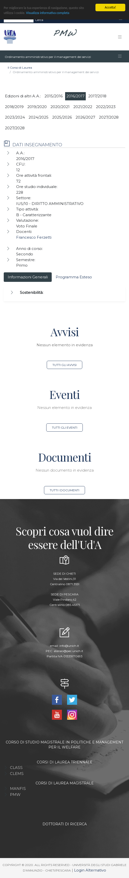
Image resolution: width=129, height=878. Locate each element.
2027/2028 (109, 117)
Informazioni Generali (28, 277)
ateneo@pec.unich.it (68, 651)
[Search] (19, 19)
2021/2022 (82, 106)
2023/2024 (15, 117)
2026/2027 (85, 117)
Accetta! (110, 7)
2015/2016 (53, 96)
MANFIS (18, 788)
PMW (15, 794)
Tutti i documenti (64, 490)
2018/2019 (14, 106)
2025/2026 (62, 117)
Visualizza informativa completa (47, 13)
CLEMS (17, 773)
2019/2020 (37, 106)
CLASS (16, 767)
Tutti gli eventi (64, 427)
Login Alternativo (90, 870)
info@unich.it (69, 646)
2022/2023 (106, 106)
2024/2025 (38, 117)
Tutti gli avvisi (64, 365)
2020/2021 (60, 106)
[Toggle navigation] (120, 20)
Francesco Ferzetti (33, 237)
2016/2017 (75, 96)
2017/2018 (97, 96)
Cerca (39, 20)
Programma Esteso (74, 277)
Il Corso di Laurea (20, 67)
